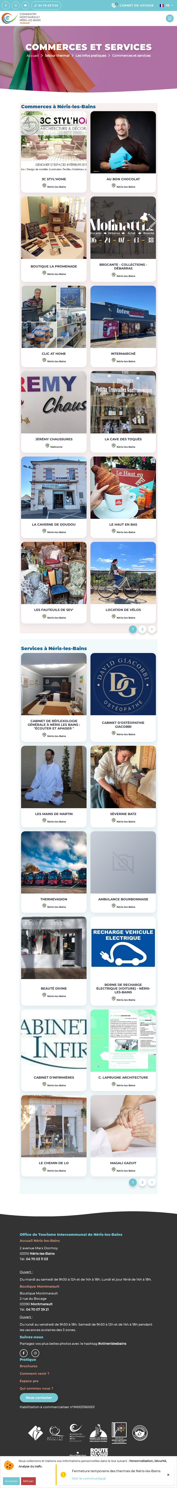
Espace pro (29, 1381)
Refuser (28, 1481)
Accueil (33, 56)
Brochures (29, 1366)
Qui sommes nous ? (36, 1389)
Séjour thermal (57, 56)
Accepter (11, 1481)
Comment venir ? (34, 1374)
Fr (165, 5)
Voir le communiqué (89, 1478)
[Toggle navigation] (170, 18)
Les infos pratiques (91, 56)
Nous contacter (39, 1398)
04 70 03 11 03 (44, 5)
